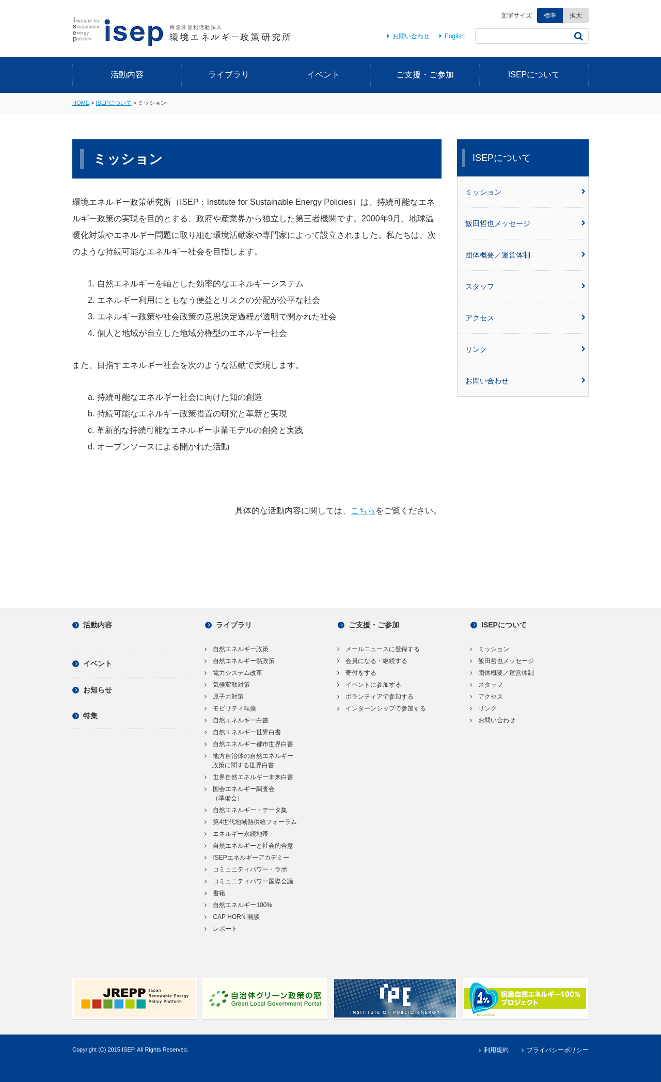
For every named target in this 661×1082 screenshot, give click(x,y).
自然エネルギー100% (238, 905)
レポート (221, 928)
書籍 (215, 893)
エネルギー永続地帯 (237, 833)
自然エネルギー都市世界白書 (249, 744)
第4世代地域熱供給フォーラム (251, 822)
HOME (80, 103)
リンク (525, 349)
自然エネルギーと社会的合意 (249, 845)
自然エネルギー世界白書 (243, 732)
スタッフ (525, 286)
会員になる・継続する (372, 661)
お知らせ (92, 690)
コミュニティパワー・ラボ (246, 869)
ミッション (525, 192)
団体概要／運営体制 (525, 255)
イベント (323, 74)
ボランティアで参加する (376, 696)
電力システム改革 (233, 672)
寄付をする (357, 672)
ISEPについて (534, 74)
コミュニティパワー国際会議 (249, 881)
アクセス (525, 318)
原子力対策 (224, 696)
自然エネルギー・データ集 (246, 810)
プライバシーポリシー (554, 1050)
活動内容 (127, 74)
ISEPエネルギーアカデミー (247, 857)
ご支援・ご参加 (425, 74)
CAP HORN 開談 (232, 916)
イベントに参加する (369, 684)
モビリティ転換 (230, 708)
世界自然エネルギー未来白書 (249, 777)
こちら (363, 510)
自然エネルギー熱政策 (240, 661)
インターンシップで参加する (382, 708)
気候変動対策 (227, 684)
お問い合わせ (406, 36)
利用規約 (492, 1050)
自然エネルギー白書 (237, 720)
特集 (85, 716)
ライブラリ (228, 74)
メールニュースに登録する (379, 649)
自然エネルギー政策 (237, 649)
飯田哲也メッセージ (525, 223)
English (450, 36)
